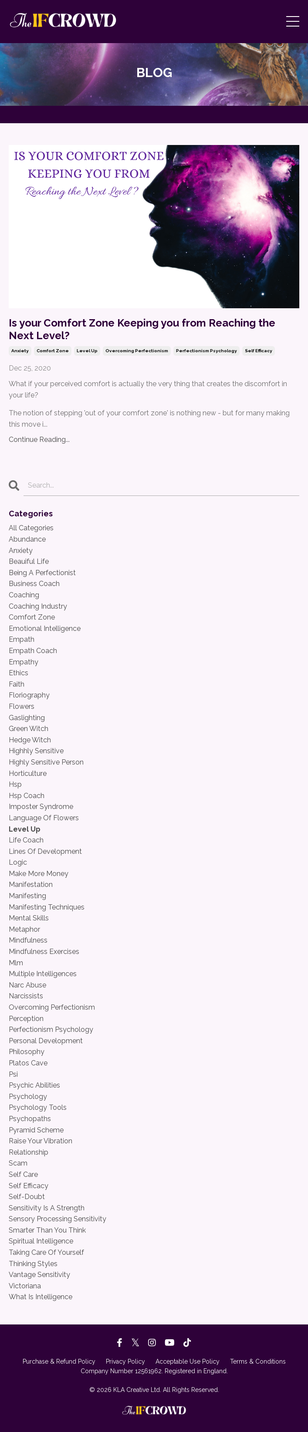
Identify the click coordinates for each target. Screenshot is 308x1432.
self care (23, 1174)
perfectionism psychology (206, 350)
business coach (34, 584)
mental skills (29, 918)
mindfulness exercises (44, 951)
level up (87, 350)
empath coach (33, 651)
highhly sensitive (36, 751)
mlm (16, 963)
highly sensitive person (46, 762)
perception (26, 1018)
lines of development (45, 851)
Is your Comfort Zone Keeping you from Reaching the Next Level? (142, 329)
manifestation (31, 884)
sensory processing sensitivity (57, 1219)
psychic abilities (34, 1085)
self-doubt (27, 1197)
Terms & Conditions (258, 1361)
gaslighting (27, 718)
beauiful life (29, 561)
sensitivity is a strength (47, 1208)
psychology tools (38, 1107)
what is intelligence (40, 1297)
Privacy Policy (125, 1361)
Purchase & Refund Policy (59, 1361)
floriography (29, 695)
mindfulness (28, 940)
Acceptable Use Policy (188, 1361)
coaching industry (38, 606)
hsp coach (26, 796)
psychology (28, 1096)
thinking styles (33, 1264)
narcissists (26, 996)
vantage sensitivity (39, 1274)
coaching (24, 595)
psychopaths (30, 1119)
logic (18, 862)
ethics (18, 673)
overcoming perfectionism (136, 350)
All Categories (31, 528)
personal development (46, 1041)
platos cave (28, 1063)
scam (18, 1163)
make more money (38, 873)
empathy (23, 662)
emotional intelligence (45, 628)
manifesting (27, 896)
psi (13, 1074)
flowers (21, 706)
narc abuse (27, 985)
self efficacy (258, 350)
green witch (28, 728)
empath (21, 639)
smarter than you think (47, 1230)
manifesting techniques (47, 907)
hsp (15, 784)
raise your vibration (40, 1141)
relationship (28, 1152)
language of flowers (44, 818)
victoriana (25, 1286)
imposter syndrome (41, 806)
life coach (26, 840)
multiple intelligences (43, 974)
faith (16, 684)
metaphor (24, 929)
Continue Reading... (39, 439)
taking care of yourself (46, 1252)
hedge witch (30, 740)
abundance (27, 539)
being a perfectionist (42, 573)
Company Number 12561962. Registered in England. (154, 1371)
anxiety (20, 350)
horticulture (28, 773)
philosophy (26, 1052)
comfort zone (53, 350)
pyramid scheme (36, 1130)
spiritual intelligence (41, 1241)
